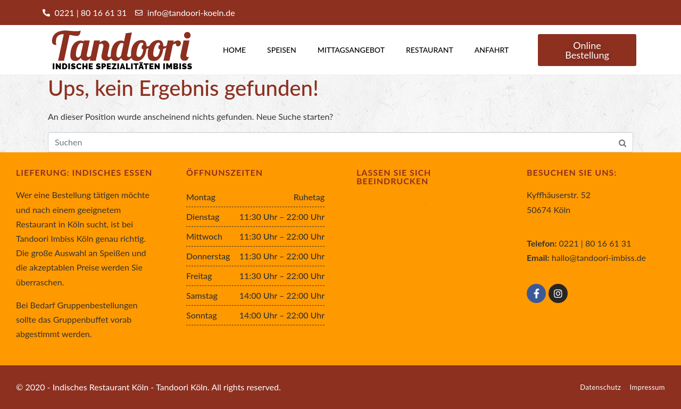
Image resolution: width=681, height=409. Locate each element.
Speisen (281, 49)
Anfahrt (492, 49)
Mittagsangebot (351, 49)
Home (234, 49)
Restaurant (429, 49)
